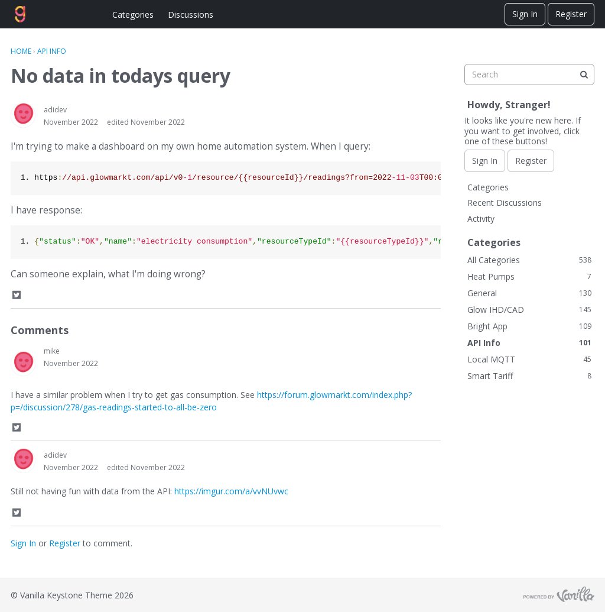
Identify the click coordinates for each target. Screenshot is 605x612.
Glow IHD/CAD (529, 309)
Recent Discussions (504, 202)
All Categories (529, 259)
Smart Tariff (529, 375)
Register (571, 14)
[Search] (583, 74)
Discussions (190, 14)
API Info (529, 342)
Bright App (529, 326)
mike (52, 351)
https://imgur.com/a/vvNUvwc (231, 491)
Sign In (525, 14)
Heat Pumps (529, 276)
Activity (481, 218)
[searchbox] (529, 74)
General (529, 293)
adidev (55, 110)
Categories (133, 14)
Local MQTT (529, 359)
